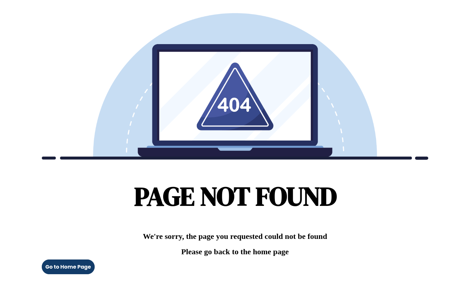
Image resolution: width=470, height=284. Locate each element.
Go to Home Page (68, 267)
